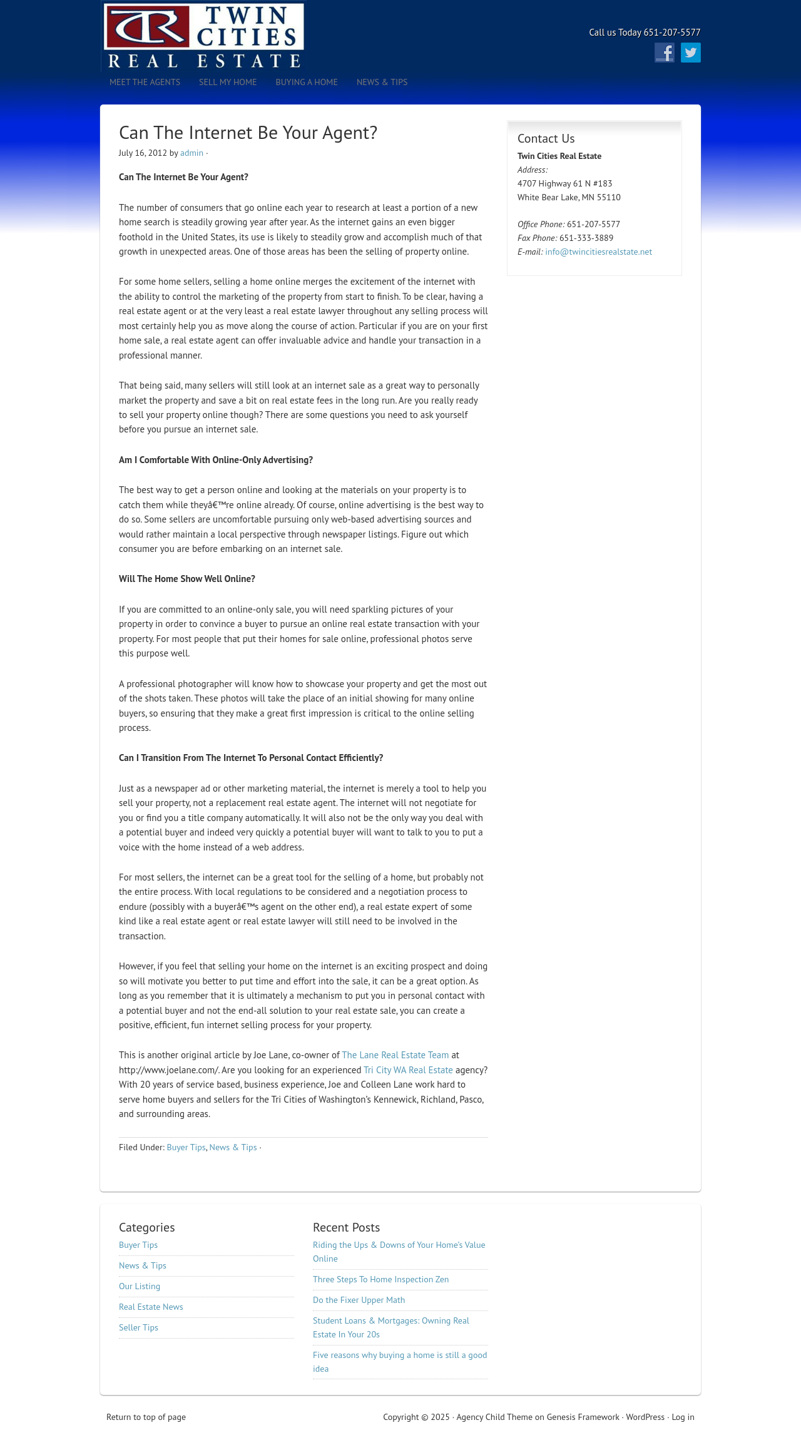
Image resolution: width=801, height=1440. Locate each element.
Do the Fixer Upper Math (359, 1299)
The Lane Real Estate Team (395, 1055)
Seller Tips (138, 1327)
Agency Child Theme (495, 1416)
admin (191, 152)
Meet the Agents (145, 82)
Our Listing (139, 1286)
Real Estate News (151, 1306)
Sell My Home (228, 82)
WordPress (645, 1416)
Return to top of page (146, 1416)
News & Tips (377, 82)
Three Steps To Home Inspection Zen (381, 1279)
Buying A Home (307, 82)
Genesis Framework (583, 1416)
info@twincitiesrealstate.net (598, 251)
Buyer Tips (185, 1147)
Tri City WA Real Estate (408, 1070)
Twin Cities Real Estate (209, 36)
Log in (683, 1416)
